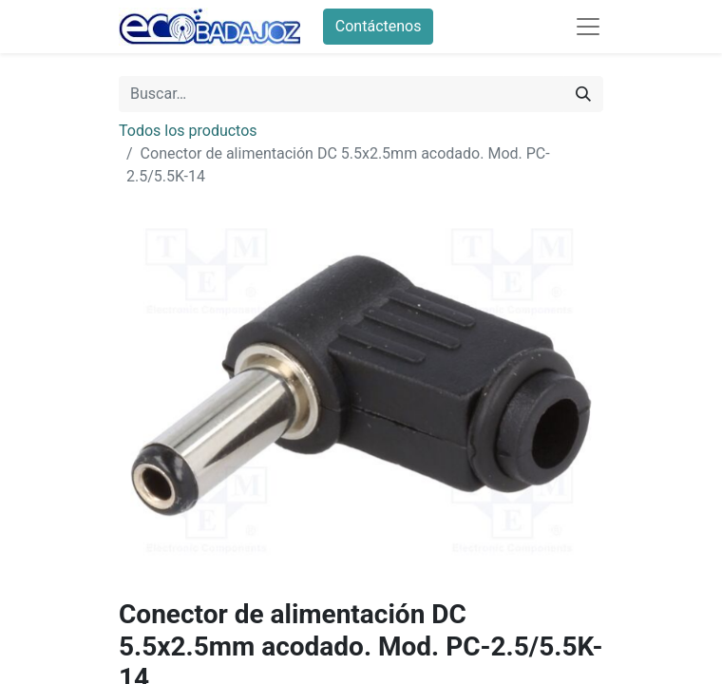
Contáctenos (378, 26)
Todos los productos (188, 131)
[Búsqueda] (583, 94)
